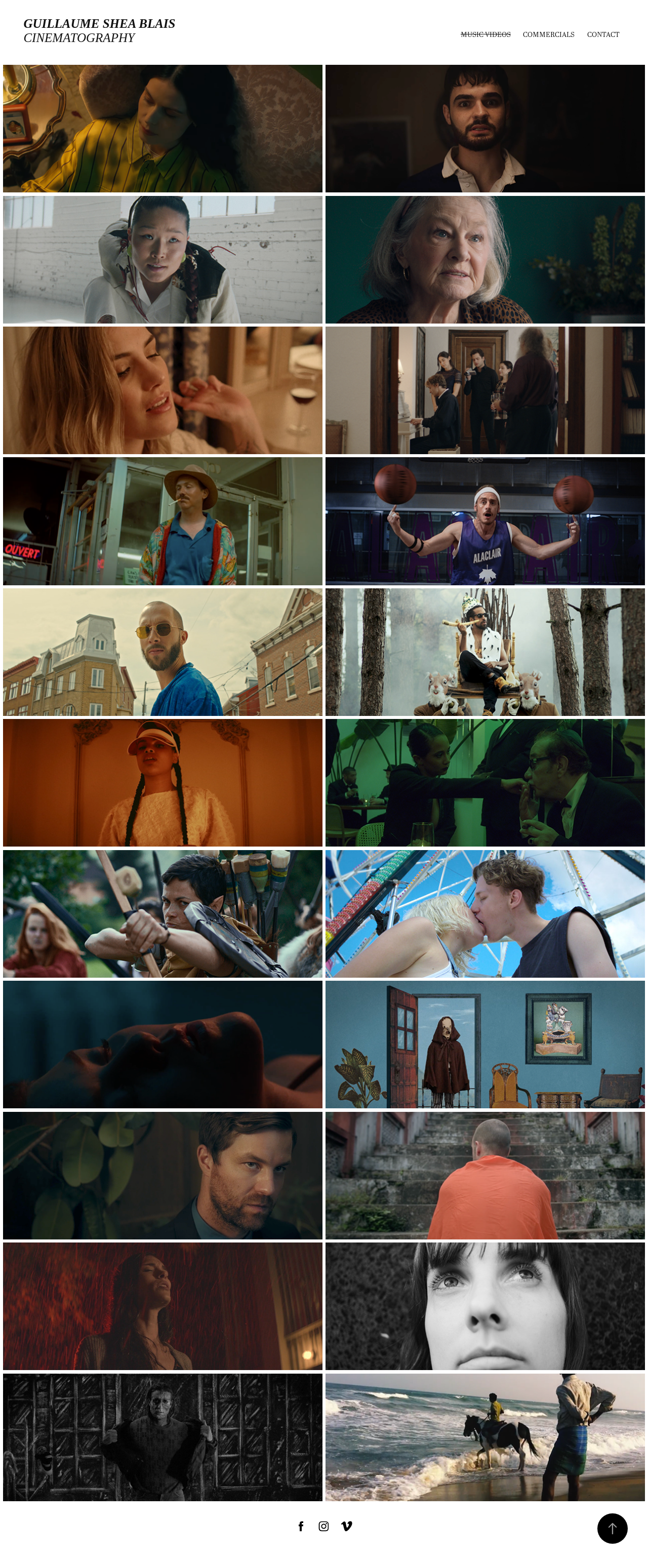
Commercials (549, 34)
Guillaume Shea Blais (99, 23)
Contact (603, 34)
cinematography (78, 38)
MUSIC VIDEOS (486, 34)
